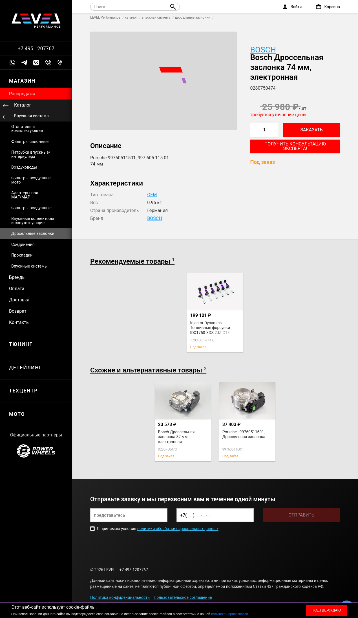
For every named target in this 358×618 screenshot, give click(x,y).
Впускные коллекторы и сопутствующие (32, 220)
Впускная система (31, 116)
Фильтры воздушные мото (31, 180)
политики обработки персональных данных (177, 528)
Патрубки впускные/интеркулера (30, 154)
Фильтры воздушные (31, 208)
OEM (152, 194)
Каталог (22, 105)
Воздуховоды (24, 167)
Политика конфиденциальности (120, 597)
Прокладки (21, 255)
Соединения (23, 244)
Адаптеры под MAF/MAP (24, 195)
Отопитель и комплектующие (27, 128)
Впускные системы (29, 266)
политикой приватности (229, 614)
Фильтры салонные (29, 141)
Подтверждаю (326, 610)
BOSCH (263, 49)
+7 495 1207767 (36, 48)
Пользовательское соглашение (183, 597)
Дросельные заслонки (32, 233)
